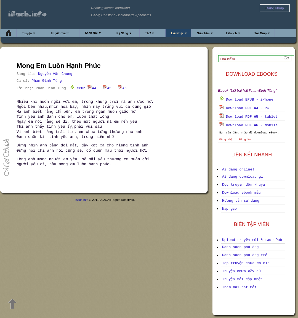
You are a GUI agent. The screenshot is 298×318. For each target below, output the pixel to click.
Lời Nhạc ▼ (179, 33)
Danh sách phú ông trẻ (244, 255)
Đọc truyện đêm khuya (243, 185)
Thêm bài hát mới (239, 287)
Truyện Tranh (60, 33)
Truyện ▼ (29, 33)
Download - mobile (248, 125)
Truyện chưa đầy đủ (241, 271)
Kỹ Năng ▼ (124, 33)
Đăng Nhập (226, 139)
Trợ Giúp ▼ (262, 33)
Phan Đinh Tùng (47, 81)
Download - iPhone (246, 100)
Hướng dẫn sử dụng (240, 201)
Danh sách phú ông (240, 247)
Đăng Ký (245, 139)
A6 (122, 88)
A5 (107, 88)
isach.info (81, 199)
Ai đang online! (238, 169)
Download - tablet (248, 117)
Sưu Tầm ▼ (205, 33)
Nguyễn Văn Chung (55, 74)
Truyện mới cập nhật (242, 279)
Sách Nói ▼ (93, 33)
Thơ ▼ (150, 33)
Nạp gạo (229, 209)
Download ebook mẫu (241, 193)
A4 (91, 88)
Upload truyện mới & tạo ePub (252, 240)
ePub (77, 88)
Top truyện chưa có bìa (246, 263)
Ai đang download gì (242, 177)
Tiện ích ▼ (233, 33)
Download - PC (244, 108)
